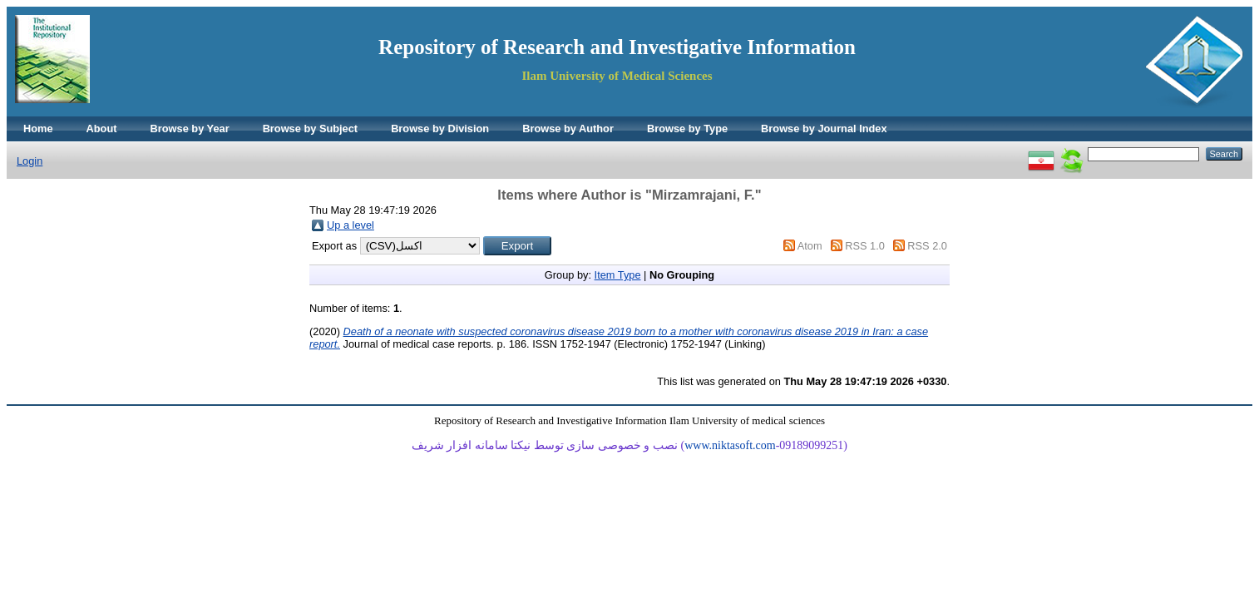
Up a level (350, 225)
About (101, 128)
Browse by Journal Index (823, 128)
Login (29, 161)
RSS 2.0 (927, 246)
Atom (809, 246)
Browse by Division (440, 128)
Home (38, 128)
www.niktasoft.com (730, 445)
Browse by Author (568, 128)
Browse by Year (190, 128)
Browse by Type (687, 128)
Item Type (618, 275)
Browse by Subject (310, 128)
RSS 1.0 (865, 246)
